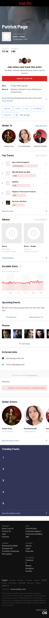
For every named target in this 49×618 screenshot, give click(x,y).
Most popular (40, 219)
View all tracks (7, 211)
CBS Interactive (7, 593)
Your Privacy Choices (10, 598)
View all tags (25, 115)
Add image (25, 343)
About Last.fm (7, 528)
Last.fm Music (37, 598)
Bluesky (28, 565)
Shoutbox (6, 381)
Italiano (37, 580)
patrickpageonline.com (15, 358)
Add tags (16, 115)
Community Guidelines (34, 534)
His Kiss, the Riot (19, 201)
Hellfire (15, 182)
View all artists (41, 126)
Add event (12, 317)
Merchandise (7, 554)
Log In (27, 548)
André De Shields (40, 146)
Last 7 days (40, 155)
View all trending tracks (11, 513)
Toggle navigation (3, 3)
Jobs (4, 534)
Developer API (7, 548)
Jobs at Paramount (25, 598)
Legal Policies (28, 595)
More (46, 163)
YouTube (28, 571)
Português (12, 583)
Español (20, 580)
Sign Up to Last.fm (24, 78)
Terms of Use (7, 595)
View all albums (8, 258)
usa (26, 108)
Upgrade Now (32, 375)
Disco (4, 246)
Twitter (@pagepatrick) (15, 364)
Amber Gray (8, 146)
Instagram (29, 568)
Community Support (33, 531)
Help (27, 537)
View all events (35, 317)
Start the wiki (7, 101)
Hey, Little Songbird (20, 162)
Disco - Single (19, 36)
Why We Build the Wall (21, 172)
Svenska (30, 583)
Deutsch (12, 580)
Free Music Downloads (10, 551)
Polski (4, 583)
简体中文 (5, 586)
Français (28, 580)
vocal (17, 108)
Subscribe (29, 551)
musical (7, 108)
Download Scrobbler (10, 545)
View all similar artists (10, 440)
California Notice (40, 595)
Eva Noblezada (24, 146)
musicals (7, 115)
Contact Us (6, 531)
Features (5, 537)
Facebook (29, 560)
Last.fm (25, 3)
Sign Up (28, 545)
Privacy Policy (18, 595)
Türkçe (37, 583)
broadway (37, 108)
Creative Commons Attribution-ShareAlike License (20, 603)
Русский (21, 583)
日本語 (44, 580)
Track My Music (31, 528)
